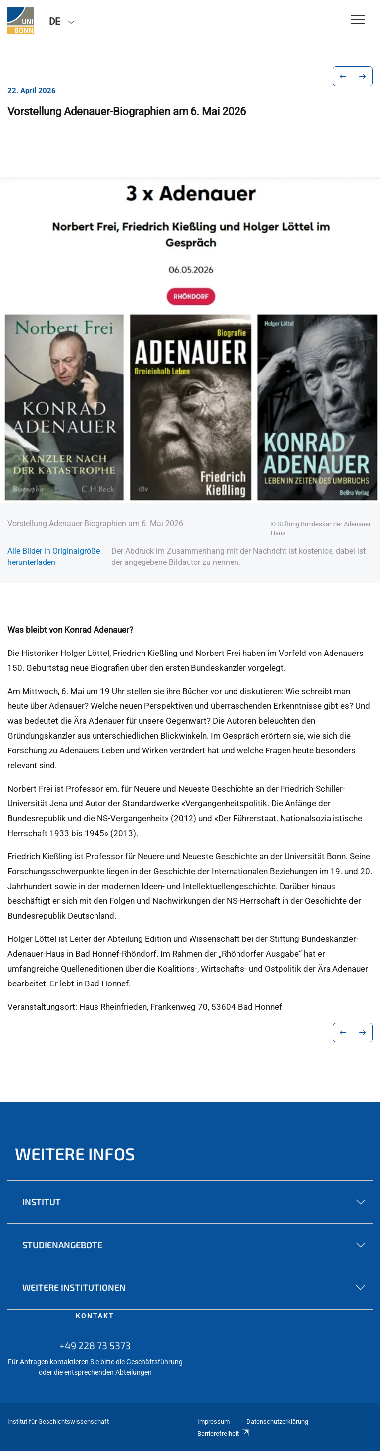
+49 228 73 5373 (95, 1345)
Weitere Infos (75, 1153)
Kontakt (95, 1316)
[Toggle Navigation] (358, 20)
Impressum (213, 1421)
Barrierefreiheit (223, 1433)
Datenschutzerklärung (277, 1421)
